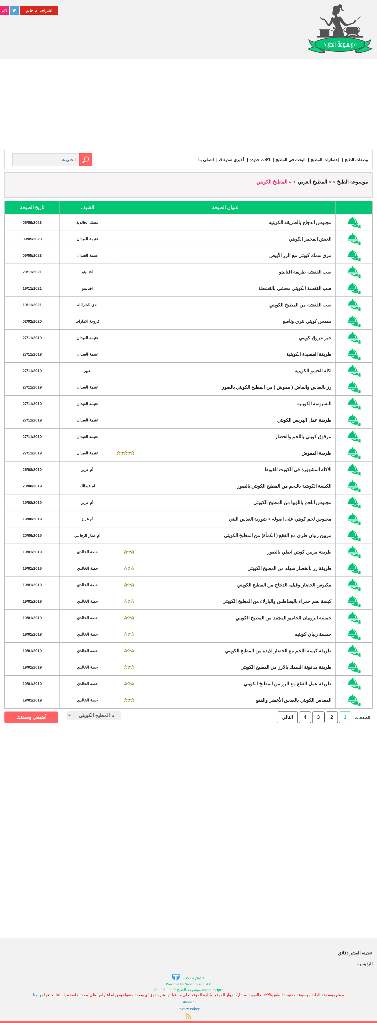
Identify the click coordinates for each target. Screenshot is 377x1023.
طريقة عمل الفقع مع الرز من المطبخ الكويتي (287, 683)
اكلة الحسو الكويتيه (313, 370)
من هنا (38, 995)
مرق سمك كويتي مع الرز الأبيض (300, 255)
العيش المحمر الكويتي (310, 238)
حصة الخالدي (87, 552)
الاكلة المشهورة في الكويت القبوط (297, 469)
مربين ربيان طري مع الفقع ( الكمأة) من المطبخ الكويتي (278, 535)
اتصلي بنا (206, 159)
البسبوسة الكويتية (314, 403)
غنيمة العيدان (87, 239)
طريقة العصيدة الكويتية (308, 354)
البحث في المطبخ (290, 159)
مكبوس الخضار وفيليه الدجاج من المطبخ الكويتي (284, 584)
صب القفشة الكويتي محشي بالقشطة (294, 288)
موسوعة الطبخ (352, 182)
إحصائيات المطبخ (324, 159)
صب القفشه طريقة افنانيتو (305, 271)
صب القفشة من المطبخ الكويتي (300, 304)
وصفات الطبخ (356, 159)
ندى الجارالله (87, 305)
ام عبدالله (87, 486)
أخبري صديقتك (231, 159)
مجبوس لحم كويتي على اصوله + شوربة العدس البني (280, 519)
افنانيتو (87, 272)
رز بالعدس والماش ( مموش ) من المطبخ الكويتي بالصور (277, 387)
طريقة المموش (316, 453)
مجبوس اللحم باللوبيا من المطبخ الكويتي (292, 502)
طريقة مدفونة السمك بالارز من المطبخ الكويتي (286, 667)
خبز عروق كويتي (315, 337)
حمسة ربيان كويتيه (313, 634)
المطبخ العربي (312, 182)
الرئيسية (365, 963)
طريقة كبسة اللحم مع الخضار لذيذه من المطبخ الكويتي (278, 650)
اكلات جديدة (259, 159)
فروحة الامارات (87, 321)
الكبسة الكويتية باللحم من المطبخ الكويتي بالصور (284, 486)
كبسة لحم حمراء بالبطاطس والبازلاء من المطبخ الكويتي (276, 601)
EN (4, 10)
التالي (287, 717)
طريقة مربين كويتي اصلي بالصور (299, 551)
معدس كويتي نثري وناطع (306, 321)
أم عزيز (87, 469)
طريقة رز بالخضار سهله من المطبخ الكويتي (289, 568)
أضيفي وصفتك (31, 717)
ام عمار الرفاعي (87, 535)
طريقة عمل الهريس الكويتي (304, 420)
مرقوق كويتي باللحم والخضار (303, 436)
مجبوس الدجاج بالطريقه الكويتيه (300, 222)
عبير (87, 371)
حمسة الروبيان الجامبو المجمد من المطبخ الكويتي (283, 617)
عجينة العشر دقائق (355, 952)
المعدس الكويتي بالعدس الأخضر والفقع (293, 700)
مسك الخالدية (87, 222)
